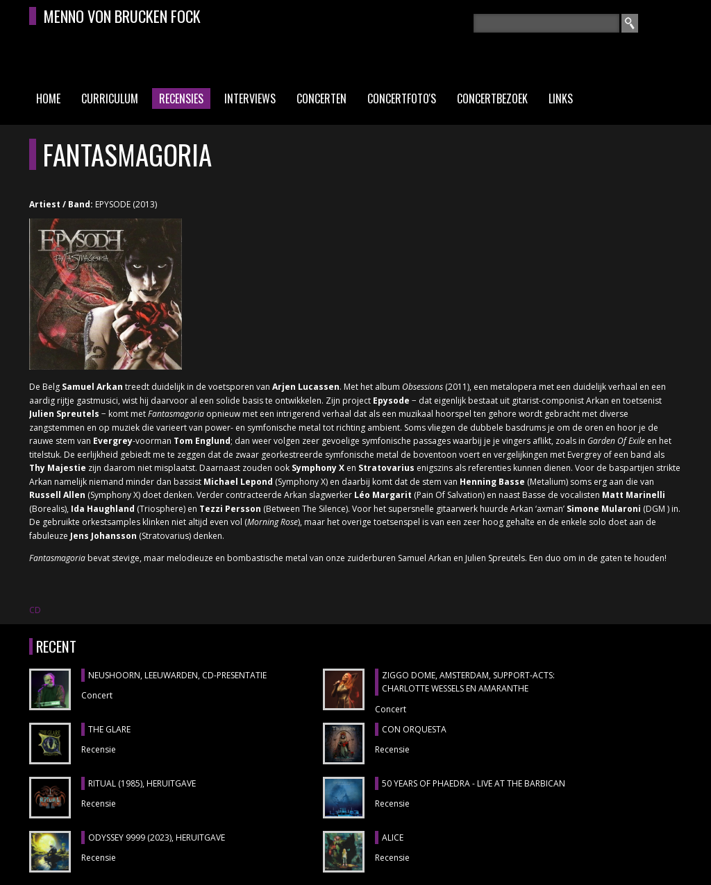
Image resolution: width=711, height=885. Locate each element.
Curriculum (109, 98)
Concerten (321, 98)
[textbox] (546, 23)
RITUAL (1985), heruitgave (142, 783)
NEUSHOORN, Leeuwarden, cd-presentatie (177, 675)
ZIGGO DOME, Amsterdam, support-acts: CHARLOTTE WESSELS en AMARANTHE (468, 682)
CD (35, 610)
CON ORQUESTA (414, 729)
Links (561, 98)
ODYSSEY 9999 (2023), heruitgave (156, 837)
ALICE (392, 837)
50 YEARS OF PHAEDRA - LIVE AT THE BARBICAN (473, 783)
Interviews (250, 98)
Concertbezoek (492, 98)
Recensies (181, 98)
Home (48, 98)
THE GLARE (109, 729)
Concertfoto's (401, 98)
